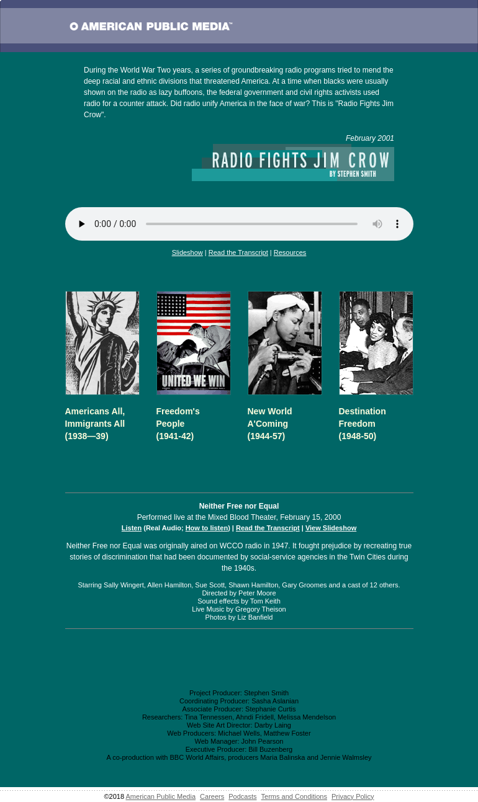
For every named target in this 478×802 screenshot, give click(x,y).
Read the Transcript (238, 252)
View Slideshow (330, 528)
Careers (212, 796)
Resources (290, 252)
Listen (132, 528)
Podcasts (242, 796)
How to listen (207, 528)
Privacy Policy (352, 796)
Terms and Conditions (294, 796)
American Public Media (161, 796)
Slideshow (187, 252)
